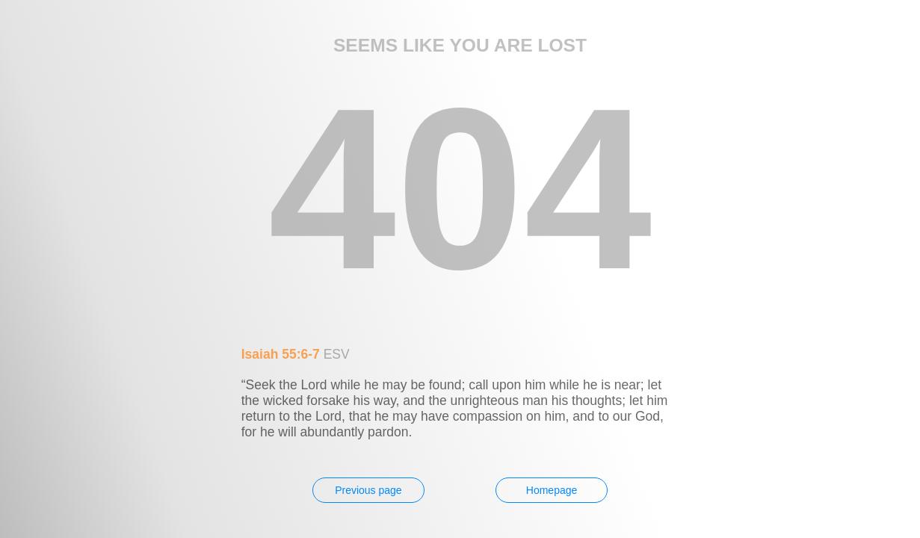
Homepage (552, 490)
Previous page (368, 490)
